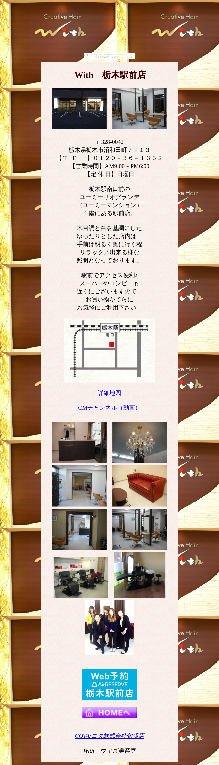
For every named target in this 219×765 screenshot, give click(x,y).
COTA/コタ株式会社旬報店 (109, 736)
